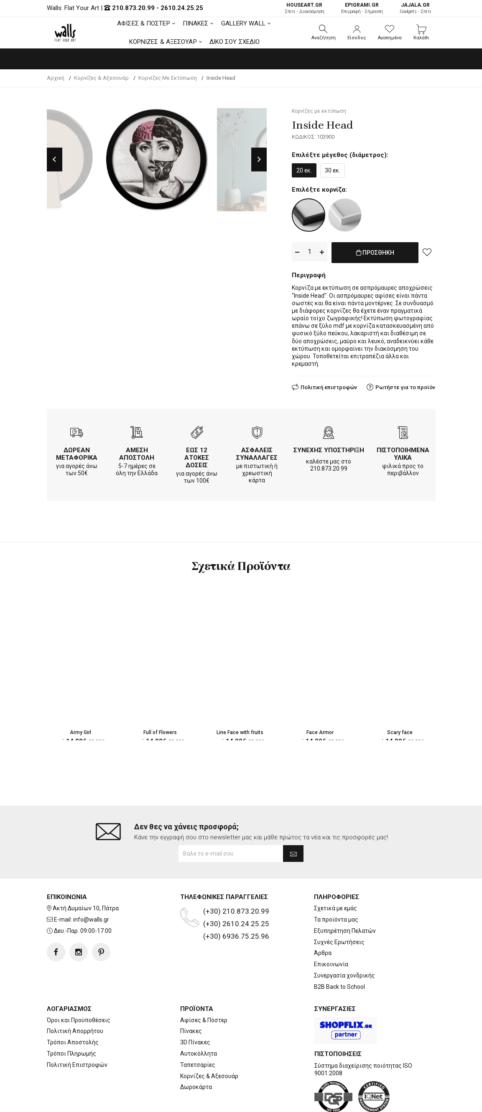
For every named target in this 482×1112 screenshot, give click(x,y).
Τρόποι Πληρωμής (71, 1020)
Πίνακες (191, 997)
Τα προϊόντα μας (336, 886)
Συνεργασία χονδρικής (344, 942)
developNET (310, 1101)
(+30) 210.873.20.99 (236, 878)
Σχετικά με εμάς (335, 874)
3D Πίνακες (195, 1009)
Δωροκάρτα (196, 1053)
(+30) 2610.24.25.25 (236, 890)
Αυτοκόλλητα (198, 1020)
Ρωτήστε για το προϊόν (405, 385)
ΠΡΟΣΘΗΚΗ (375, 257)
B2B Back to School (339, 953)
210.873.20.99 (133, 8)
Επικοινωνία (331, 930)
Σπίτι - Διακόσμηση (304, 8)
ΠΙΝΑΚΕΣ (196, 23)
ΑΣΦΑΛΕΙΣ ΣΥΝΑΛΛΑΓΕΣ (257, 452)
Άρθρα (323, 919)
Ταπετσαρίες (197, 1031)
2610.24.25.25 (182, 8)
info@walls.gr (91, 886)
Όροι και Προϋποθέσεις (78, 986)
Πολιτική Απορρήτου (75, 997)
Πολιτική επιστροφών (329, 385)
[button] (324, 32)
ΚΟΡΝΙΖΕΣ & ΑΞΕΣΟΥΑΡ (163, 42)
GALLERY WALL (243, 23)
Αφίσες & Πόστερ (203, 986)
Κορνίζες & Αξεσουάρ (209, 1042)
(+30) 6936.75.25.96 (236, 903)
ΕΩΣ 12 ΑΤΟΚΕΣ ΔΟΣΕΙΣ (196, 456)
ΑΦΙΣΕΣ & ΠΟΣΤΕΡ (143, 23)
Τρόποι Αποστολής (73, 1009)
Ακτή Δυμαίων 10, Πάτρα (86, 874)
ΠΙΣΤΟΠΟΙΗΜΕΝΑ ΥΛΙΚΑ (403, 452)
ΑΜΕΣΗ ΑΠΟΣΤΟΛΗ (136, 452)
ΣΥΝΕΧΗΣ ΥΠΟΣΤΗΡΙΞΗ (328, 448)
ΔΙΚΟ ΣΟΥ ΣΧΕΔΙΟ (234, 42)
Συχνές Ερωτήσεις (339, 908)
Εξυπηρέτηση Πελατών (345, 897)
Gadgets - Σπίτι (415, 8)
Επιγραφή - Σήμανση (362, 8)
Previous (54, 160)
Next (259, 160)
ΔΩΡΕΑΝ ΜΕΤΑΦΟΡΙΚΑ (76, 452)
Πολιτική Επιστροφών (77, 1031)
